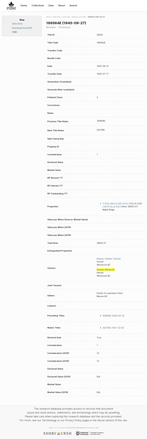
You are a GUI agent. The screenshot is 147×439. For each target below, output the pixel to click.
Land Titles (66, 17)
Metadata (51, 27)
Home (24, 5)
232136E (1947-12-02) (113, 327)
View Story (17, 23)
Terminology (64, 27)
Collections (38, 5)
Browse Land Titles (79, 17)
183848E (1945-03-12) (113, 315)
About (61, 5)
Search (73, 5)
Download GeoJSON (22, 28)
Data (51, 5)
